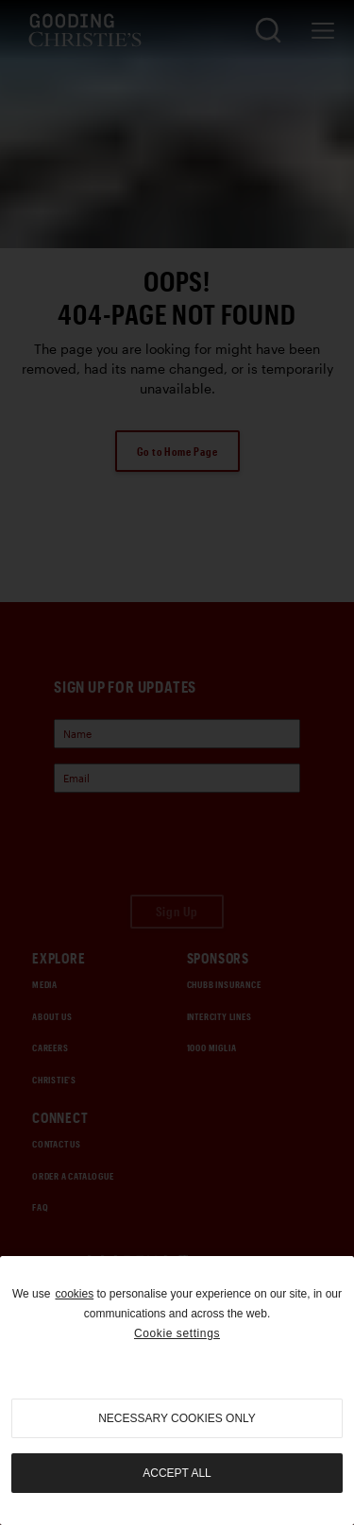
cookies (74, 1293)
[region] (177, 1390)
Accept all (177, 1473)
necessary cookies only (177, 1418)
